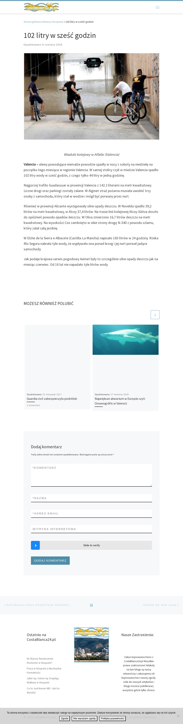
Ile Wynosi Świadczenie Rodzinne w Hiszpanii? (40, 660)
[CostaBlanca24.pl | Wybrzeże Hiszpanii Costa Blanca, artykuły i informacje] (41, 6)
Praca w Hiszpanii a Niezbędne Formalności (44, 670)
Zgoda (64, 718)
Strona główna (32, 21)
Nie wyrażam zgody (84, 718)
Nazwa (40, 498)
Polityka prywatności (112, 718)
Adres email (46, 513)
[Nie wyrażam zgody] (178, 716)
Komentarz (44, 467)
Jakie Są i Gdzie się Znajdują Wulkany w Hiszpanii (43, 680)
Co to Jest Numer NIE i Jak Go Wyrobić (43, 690)
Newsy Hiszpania (53, 21)
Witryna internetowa (54, 529)
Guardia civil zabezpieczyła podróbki (52, 399)
